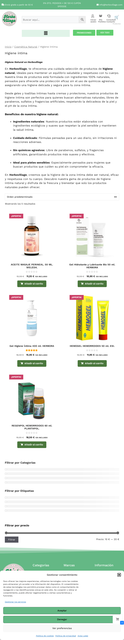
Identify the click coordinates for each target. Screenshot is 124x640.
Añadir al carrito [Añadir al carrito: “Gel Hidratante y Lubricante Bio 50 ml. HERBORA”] (94, 283)
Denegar (62, 619)
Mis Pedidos (102, 21)
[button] (119, 574)
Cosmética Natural (25, 46)
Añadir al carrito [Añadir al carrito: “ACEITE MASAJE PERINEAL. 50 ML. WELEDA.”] (33, 283)
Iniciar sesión (93, 21)
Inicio (8, 46)
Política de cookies (45, 636)
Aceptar (62, 610)
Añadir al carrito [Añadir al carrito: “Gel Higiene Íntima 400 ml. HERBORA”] (33, 363)
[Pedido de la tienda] (62, 196)
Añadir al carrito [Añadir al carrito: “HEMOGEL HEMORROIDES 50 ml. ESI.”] (94, 363)
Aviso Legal (83, 636)
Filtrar (11, 539)
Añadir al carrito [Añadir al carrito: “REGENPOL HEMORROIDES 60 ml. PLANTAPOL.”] (33, 444)
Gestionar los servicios (15, 602)
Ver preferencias (62, 628)
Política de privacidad (65, 636)
